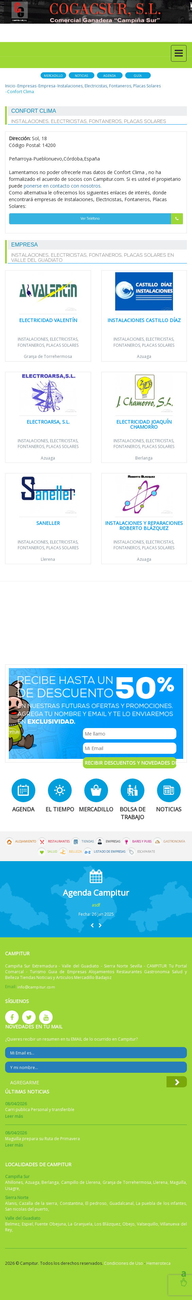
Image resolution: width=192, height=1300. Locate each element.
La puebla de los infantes (161, 1203)
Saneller (48, 523)
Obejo (128, 1224)
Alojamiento (25, 841)
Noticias (81, 75)
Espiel (27, 1224)
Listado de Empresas (109, 852)
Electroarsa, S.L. (48, 422)
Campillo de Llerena (80, 1182)
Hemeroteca (158, 1263)
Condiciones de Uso (123, 1263)
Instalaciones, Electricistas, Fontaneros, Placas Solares (109, 86)
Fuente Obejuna (50, 1224)
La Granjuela (80, 1224)
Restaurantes (59, 841)
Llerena (48, 559)
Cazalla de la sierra (38, 1203)
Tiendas (88, 841)
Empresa (46, 86)
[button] (92, 925)
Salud (52, 852)
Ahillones (14, 1182)
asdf (96, 905)
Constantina (71, 1203)
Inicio (10, 86)
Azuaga (144, 356)
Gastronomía (174, 841)
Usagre (12, 1188)
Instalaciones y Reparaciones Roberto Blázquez (144, 525)
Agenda (109, 75)
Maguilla (178, 1182)
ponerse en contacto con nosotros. (63, 186)
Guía (138, 75)
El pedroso (96, 1203)
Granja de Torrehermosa (48, 356)
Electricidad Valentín (48, 320)
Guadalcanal (121, 1203)
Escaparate (146, 852)
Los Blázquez (107, 1224)
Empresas (26, 86)
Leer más (14, 1116)
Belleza (75, 852)
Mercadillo (53, 75)
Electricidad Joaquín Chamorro (144, 424)
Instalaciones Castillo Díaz (144, 320)
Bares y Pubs (142, 841)
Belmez (12, 1224)
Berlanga (144, 458)
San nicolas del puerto (26, 1209)
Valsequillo (147, 1224)
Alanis (11, 1203)
